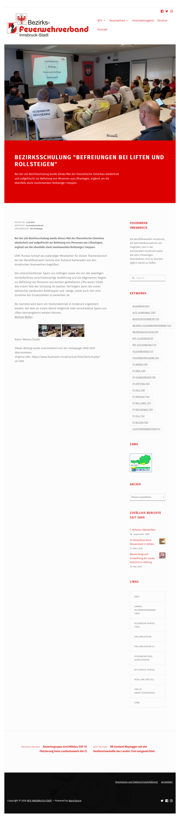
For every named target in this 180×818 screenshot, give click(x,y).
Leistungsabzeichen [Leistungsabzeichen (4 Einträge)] (146, 429)
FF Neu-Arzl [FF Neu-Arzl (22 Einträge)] (141, 403)
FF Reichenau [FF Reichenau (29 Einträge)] (142, 409)
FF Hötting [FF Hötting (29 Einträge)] (141, 383)
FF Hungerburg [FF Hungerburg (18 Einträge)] (143, 377)
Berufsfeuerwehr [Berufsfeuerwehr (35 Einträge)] (145, 319)
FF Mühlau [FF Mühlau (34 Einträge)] (141, 396)
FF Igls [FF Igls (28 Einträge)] (138, 390)
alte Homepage (36, 228)
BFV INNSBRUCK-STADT (39, 800)
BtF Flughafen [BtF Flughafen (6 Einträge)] (142, 338)
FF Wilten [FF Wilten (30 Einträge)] (140, 422)
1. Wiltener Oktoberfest (142, 530)
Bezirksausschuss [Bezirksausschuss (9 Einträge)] (145, 332)
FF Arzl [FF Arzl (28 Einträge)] (138, 370)
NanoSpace (75, 800)
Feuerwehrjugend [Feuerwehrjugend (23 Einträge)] (145, 358)
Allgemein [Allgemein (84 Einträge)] (140, 306)
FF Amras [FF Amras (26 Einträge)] (140, 364)
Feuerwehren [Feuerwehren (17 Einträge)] (142, 351)
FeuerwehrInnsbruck (34, 225)
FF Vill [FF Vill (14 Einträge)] (138, 416)
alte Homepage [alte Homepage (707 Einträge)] (144, 312)
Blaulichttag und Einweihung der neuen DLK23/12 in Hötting (142, 558)
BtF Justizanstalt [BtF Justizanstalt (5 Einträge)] (144, 345)
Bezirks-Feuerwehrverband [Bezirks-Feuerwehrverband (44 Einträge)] (151, 325)
